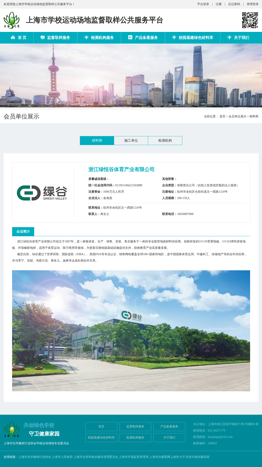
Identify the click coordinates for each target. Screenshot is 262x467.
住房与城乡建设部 (198, 456)
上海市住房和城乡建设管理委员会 (96, 456)
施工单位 (131, 140)
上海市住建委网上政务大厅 (167, 456)
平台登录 (203, 4)
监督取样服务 (55, 38)
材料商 (97, 140)
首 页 (19, 38)
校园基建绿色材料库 (192, 37)
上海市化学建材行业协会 (34, 456)
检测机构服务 (99, 37)
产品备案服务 (143, 37)
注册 (219, 4)
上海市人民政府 (62, 456)
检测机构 (165, 140)
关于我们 (238, 37)
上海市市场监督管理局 (134, 456)
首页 (222, 116)
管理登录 (253, 4)
